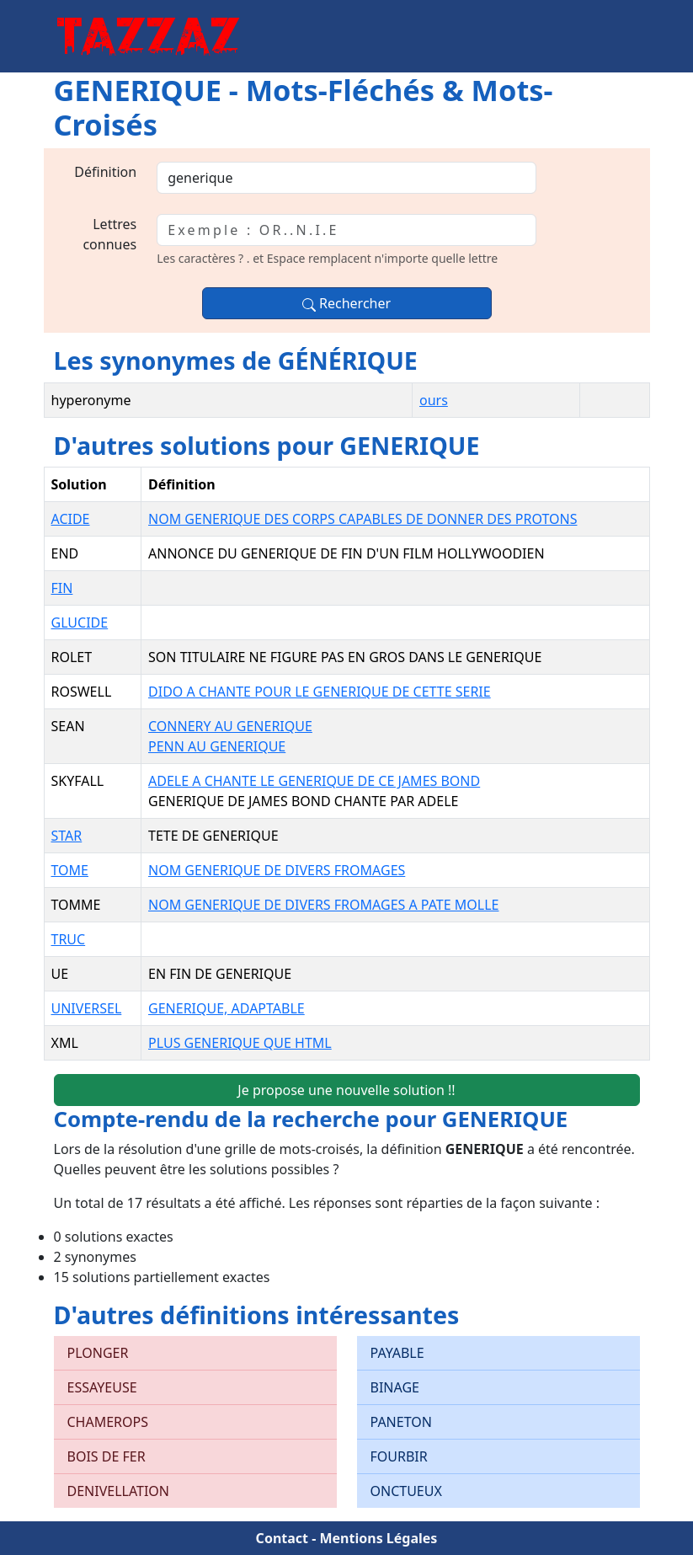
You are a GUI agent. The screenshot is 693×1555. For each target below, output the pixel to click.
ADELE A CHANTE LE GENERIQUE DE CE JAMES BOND (314, 781)
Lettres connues (109, 234)
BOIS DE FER (106, 1456)
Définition (105, 172)
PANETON (401, 1422)
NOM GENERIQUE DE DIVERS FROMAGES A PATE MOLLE (323, 904)
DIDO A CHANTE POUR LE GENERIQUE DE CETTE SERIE (319, 691)
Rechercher (346, 303)
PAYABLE (397, 1353)
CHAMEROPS (108, 1422)
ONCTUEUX (406, 1491)
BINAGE (394, 1387)
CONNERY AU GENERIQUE (230, 726)
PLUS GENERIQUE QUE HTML (240, 1043)
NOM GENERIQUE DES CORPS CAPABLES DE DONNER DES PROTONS (362, 519)
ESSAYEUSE (102, 1387)
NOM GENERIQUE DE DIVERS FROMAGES (276, 870)
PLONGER (98, 1353)
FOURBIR (399, 1456)
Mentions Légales (378, 1538)
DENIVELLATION (118, 1491)
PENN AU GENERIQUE (216, 746)
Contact (282, 1538)
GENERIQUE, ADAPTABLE (226, 1008)
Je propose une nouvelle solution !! (346, 1090)
